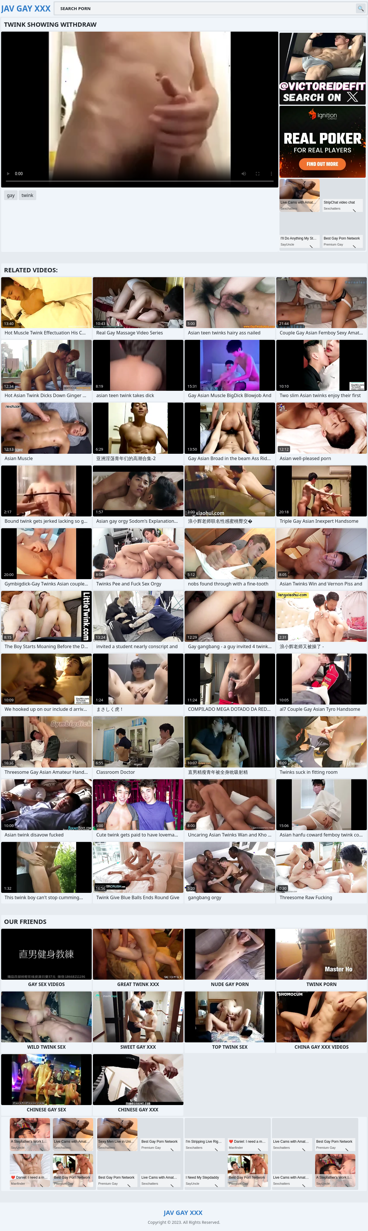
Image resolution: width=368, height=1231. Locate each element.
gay (11, 195)
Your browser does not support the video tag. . (139, 109)
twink (27, 195)
